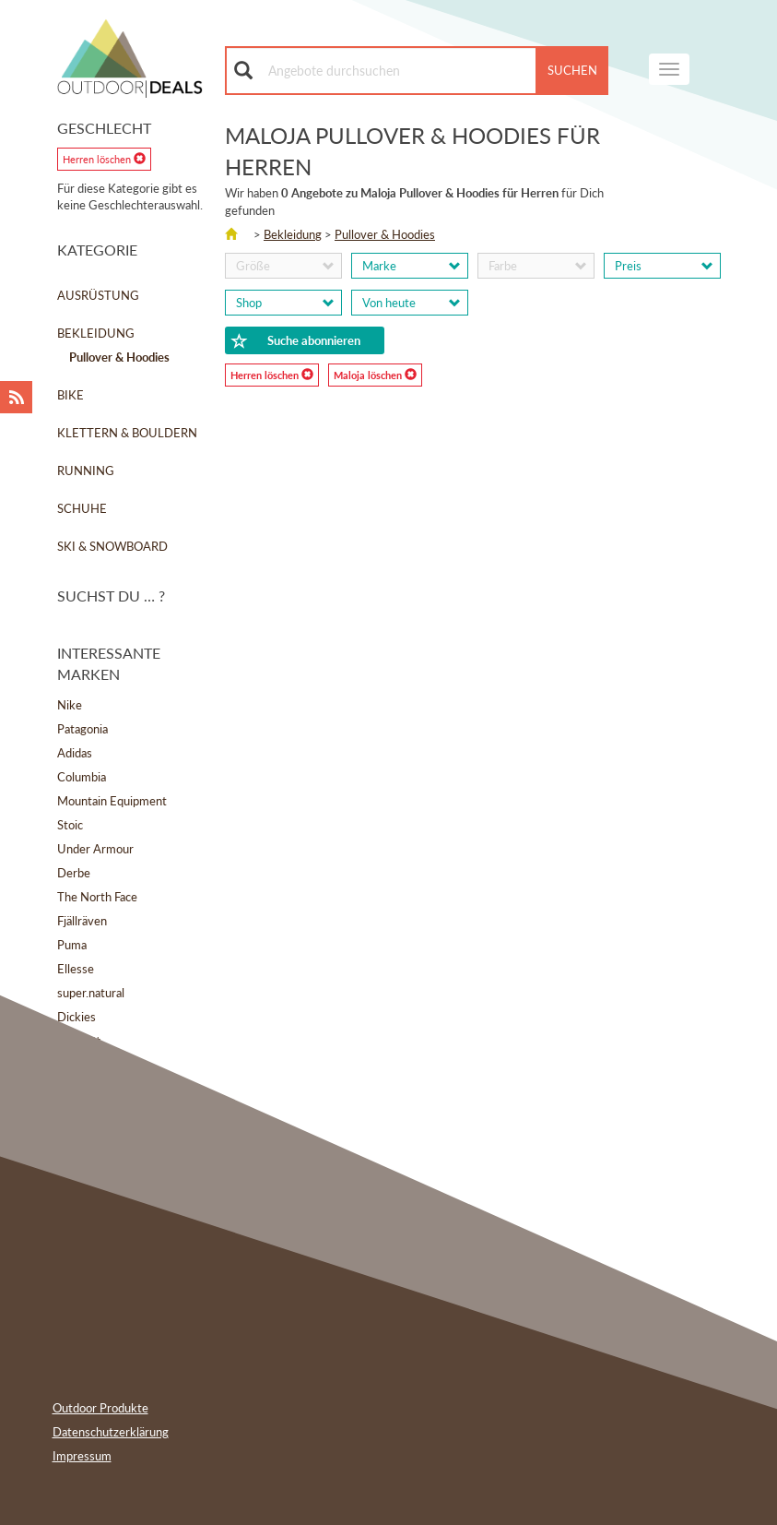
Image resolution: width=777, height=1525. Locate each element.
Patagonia (82, 728)
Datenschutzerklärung (111, 1431)
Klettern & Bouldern (127, 432)
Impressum (82, 1455)
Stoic (70, 824)
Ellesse (75, 968)
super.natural (90, 992)
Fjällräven (82, 920)
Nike (69, 704)
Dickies (76, 1016)
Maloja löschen (375, 374)
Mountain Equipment (112, 800)
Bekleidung (96, 333)
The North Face (97, 896)
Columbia (81, 776)
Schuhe (82, 508)
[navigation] (669, 69)
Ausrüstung (98, 295)
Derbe (73, 872)
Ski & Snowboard (112, 546)
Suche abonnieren (295, 341)
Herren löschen (104, 158)
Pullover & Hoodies (385, 234)
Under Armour (95, 848)
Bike (70, 394)
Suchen (572, 70)
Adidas (74, 752)
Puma (72, 944)
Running (85, 470)
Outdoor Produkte (100, 1407)
